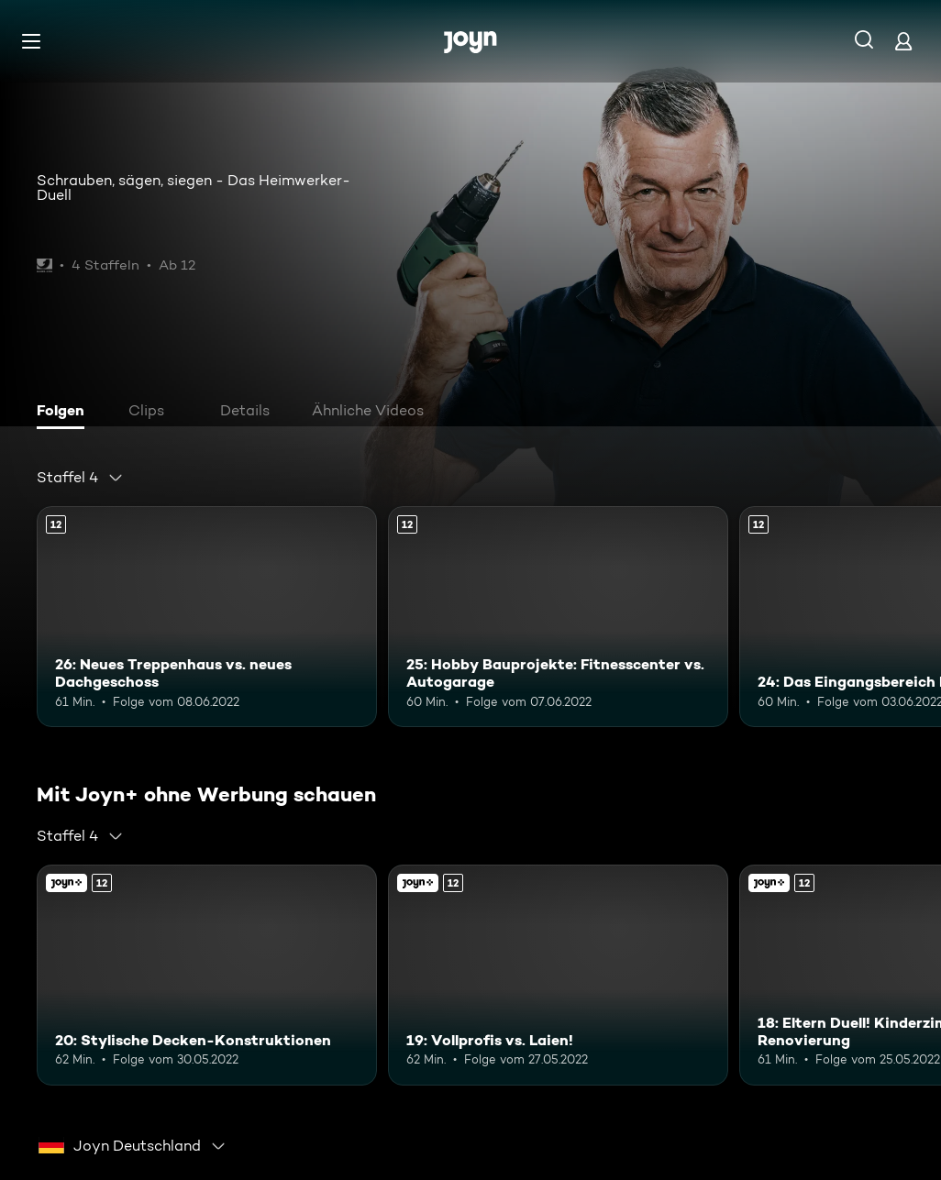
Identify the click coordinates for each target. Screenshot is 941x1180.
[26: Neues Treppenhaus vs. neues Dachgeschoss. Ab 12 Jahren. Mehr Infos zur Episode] (207, 616)
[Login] (903, 41)
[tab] (65, 412)
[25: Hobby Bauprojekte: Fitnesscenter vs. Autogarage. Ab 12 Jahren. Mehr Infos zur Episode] (558, 616)
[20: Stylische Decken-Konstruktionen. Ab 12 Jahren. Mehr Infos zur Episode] (207, 975)
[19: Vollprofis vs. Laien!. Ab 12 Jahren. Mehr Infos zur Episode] (558, 975)
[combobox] (80, 477)
